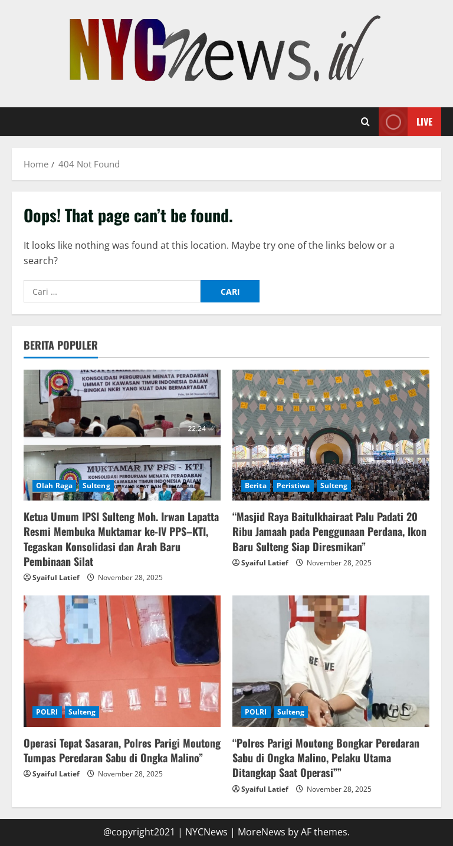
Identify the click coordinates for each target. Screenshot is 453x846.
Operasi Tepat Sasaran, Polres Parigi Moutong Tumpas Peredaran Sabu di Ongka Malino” (122, 750)
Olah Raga (54, 485)
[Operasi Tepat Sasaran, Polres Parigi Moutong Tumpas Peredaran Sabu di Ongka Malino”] (122, 661)
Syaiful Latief (56, 577)
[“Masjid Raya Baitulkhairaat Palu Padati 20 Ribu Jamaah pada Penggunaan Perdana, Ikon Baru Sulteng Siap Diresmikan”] (330, 435)
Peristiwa (293, 485)
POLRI (47, 712)
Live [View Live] (405, 121)
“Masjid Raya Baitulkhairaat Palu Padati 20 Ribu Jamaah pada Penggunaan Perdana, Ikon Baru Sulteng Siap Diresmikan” (329, 531)
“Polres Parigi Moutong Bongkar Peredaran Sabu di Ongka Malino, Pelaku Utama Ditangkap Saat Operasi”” (325, 757)
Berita (256, 485)
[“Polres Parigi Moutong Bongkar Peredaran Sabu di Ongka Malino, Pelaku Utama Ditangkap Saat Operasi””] (330, 661)
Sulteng (96, 485)
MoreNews (261, 831)
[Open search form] (365, 122)
